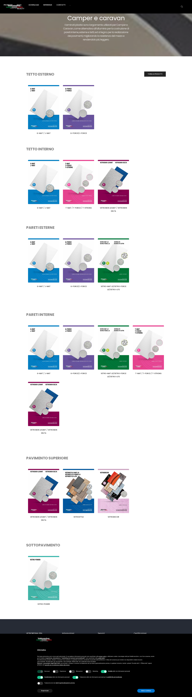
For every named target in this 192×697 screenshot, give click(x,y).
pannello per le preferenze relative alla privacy (57, 665)
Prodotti (73, 5)
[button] (155, 74)
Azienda (61, 5)
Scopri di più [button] (45, 690)
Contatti (131, 5)
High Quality (89, 5)
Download (104, 5)
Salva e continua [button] (146, 690)
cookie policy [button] (101, 658)
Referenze (118, 5)
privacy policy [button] (102, 656)
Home (50, 5)
